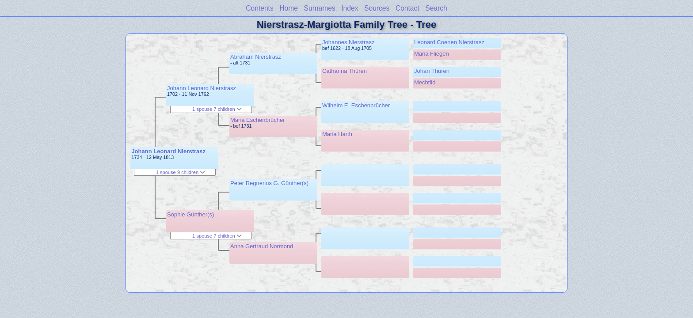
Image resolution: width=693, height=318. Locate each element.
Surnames (319, 8)
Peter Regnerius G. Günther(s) (269, 183)
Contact (407, 8)
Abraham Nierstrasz (255, 56)
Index (349, 8)
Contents (259, 8)
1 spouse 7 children (217, 109)
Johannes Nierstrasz (348, 42)
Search (436, 8)
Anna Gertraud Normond (261, 246)
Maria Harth (337, 134)
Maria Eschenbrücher (257, 120)
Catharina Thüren (344, 71)
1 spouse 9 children (181, 172)
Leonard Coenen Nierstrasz (449, 42)
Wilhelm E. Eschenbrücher (356, 105)
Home (288, 8)
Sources (376, 8)
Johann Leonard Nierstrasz (168, 151)
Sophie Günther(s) (190, 214)
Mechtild (424, 82)
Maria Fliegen (431, 53)
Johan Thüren (431, 71)
